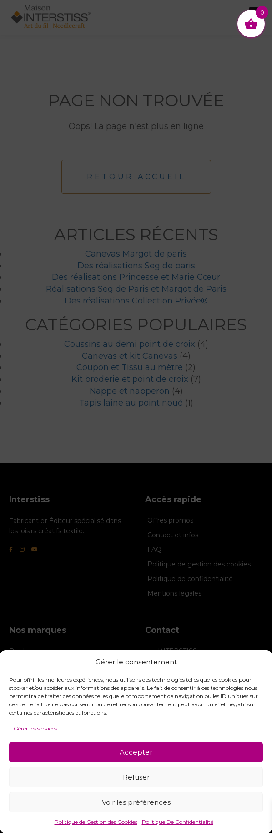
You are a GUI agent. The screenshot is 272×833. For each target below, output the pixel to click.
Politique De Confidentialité (177, 821)
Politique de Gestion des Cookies (96, 821)
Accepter (136, 752)
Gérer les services (35, 728)
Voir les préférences (136, 802)
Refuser (136, 777)
